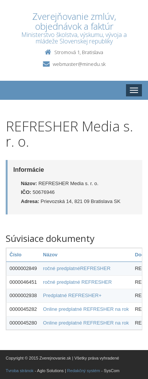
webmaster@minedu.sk (79, 64)
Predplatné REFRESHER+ (72, 295)
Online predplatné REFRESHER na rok (86, 309)
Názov (50, 254)
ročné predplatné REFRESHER (77, 282)
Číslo (15, 254)
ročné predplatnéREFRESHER (76, 268)
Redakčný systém (83, 370)
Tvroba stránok (19, 370)
